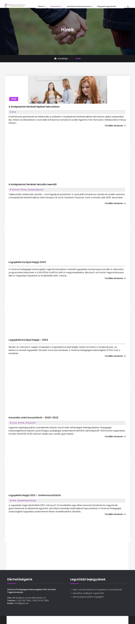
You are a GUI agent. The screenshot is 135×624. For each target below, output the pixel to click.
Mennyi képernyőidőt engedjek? (88, 596)
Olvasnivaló (55, 6)
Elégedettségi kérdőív (106, 6)
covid (14, 423)
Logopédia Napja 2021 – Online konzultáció (35, 495)
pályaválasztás (36, 189)
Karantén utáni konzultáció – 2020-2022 (33, 417)
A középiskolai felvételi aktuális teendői (33, 184)
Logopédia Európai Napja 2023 (27, 262)
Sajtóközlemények (27, 500)
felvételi (15, 189)
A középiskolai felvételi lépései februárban (34, 106)
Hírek (13, 98)
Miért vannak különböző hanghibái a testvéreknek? (97, 589)
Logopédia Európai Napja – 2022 (28, 339)
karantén (31, 423)
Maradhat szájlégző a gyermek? (88, 593)
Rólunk (41, 6)
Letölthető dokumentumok (79, 6)
